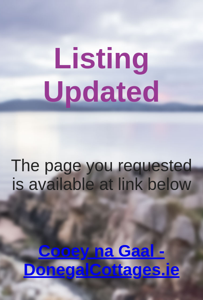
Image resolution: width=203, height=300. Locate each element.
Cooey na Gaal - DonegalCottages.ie (101, 260)
